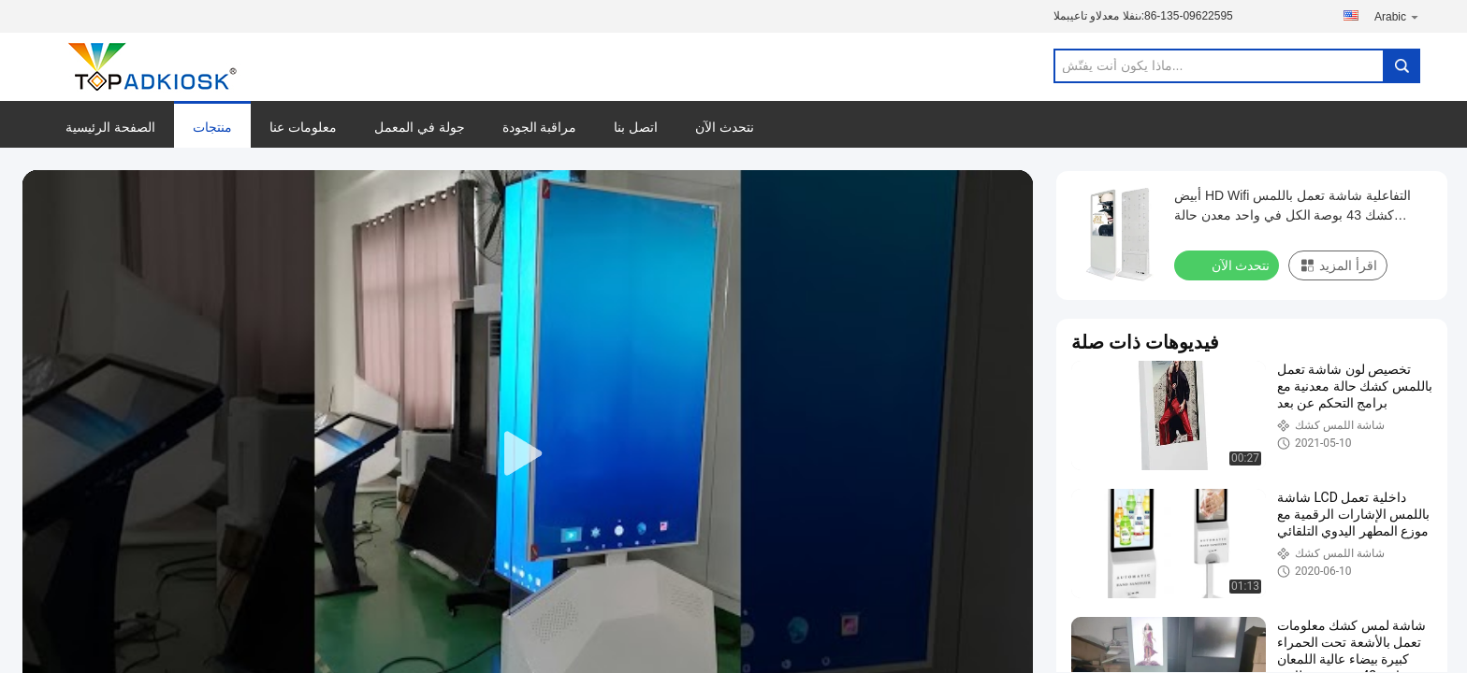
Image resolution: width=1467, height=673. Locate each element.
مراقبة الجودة (539, 127)
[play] (527, 454)
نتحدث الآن (724, 127)
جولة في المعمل (419, 127)
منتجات (212, 127)
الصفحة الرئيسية (110, 127)
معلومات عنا (303, 127)
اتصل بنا (636, 127)
